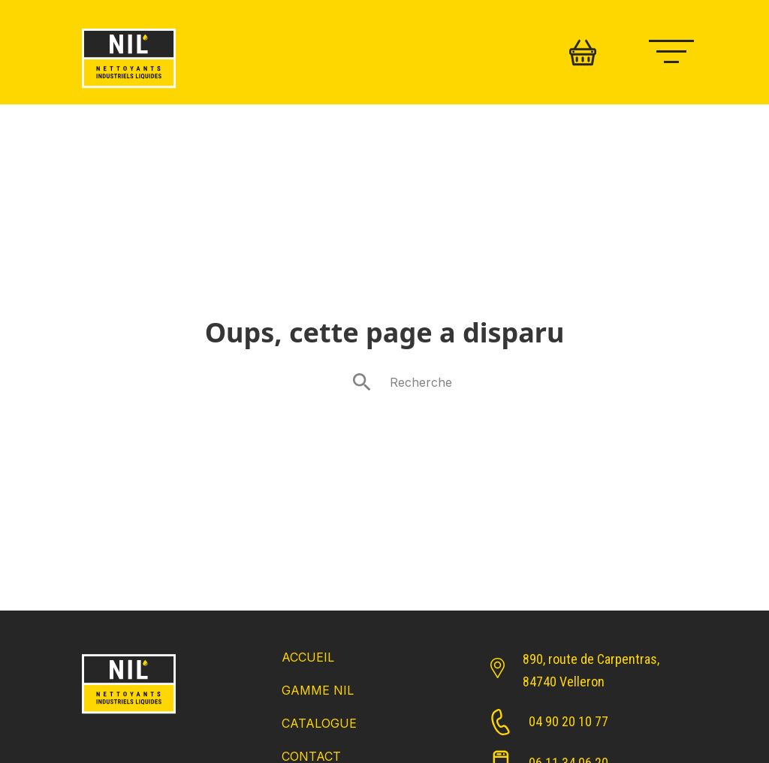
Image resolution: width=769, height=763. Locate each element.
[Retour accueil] (128, 89)
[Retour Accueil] (128, 714)
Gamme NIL (318, 690)
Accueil (308, 657)
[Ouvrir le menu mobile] (678, 50)
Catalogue (319, 723)
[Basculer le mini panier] (582, 52)
